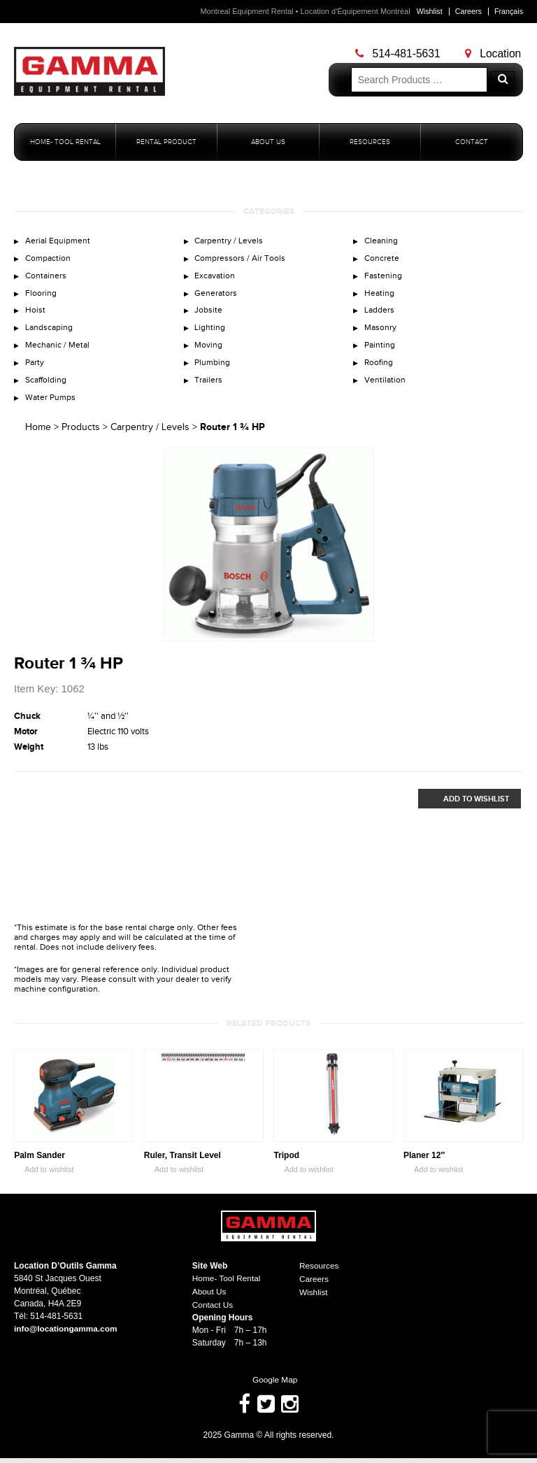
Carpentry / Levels (230, 241)
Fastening (383, 277)
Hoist (35, 314)
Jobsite (209, 314)
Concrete (382, 259)
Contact (471, 142)
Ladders (379, 314)
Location (495, 53)
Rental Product (166, 142)
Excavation (216, 277)
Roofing (379, 367)
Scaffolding (47, 386)
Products (81, 434)
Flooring (41, 295)
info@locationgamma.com (66, 1336)
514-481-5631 (399, 53)
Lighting (210, 331)
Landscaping (49, 331)
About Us (268, 142)
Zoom (363, 638)
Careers (467, 11)
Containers (46, 277)
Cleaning (381, 241)
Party (35, 367)
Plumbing (213, 367)
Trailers (209, 386)
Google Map (268, 1385)
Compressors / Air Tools (241, 259)
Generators (216, 295)
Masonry (381, 331)
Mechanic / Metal (58, 349)
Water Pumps (51, 404)
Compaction (49, 259)
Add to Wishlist (463, 806)
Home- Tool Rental (65, 142)
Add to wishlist (43, 1177)
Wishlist (428, 11)
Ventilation (385, 386)
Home (38, 434)
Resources (370, 142)
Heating (379, 295)
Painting (380, 349)
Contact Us (213, 1310)
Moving (209, 349)
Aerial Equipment (58, 241)
